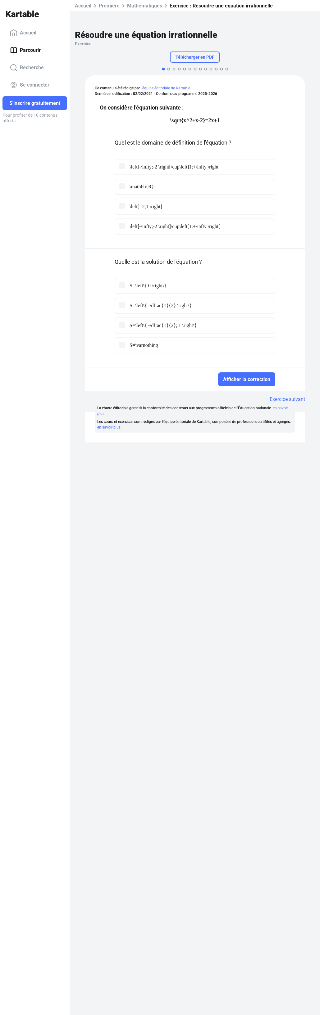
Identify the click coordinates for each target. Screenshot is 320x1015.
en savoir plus (109, 427)
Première (109, 6)
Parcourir (25, 50)
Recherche (27, 67)
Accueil (23, 33)
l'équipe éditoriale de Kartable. (166, 88)
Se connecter (29, 85)
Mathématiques (144, 6)
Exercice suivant (287, 399)
